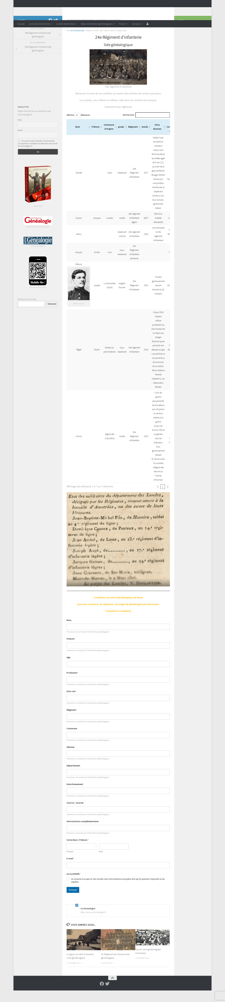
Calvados (115, 31)
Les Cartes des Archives (39, 23)
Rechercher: (129, 126)
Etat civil (71, 702)
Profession (72, 684)
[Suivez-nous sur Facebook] (50, 32)
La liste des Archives (65, 23)
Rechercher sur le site (27, 310)
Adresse (70, 758)
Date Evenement (75, 795)
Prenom (71, 650)
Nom (69, 631)
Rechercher (52, 315)
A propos (136, 23)
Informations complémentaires (83, 832)
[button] (89, 138)
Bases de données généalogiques (97, 23)
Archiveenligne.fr (40, 10)
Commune (72, 740)
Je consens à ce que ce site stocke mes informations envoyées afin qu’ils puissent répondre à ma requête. (118, 892)
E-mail (70, 870)
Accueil (21, 23)
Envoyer (73, 901)
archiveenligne (77, 42)
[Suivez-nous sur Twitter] (56, 32)
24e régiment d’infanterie (80, 31)
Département (73, 777)
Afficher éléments (78, 126)
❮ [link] (158, 498)
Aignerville (102, 31)
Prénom (70, 863)
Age (68, 668)
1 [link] (162, 498)
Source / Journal (75, 814)
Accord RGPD (74, 885)
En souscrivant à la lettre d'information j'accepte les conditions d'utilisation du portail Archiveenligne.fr (37, 155)
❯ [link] (168, 498)
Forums (122, 23)
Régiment (71, 721)
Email (20, 141)
